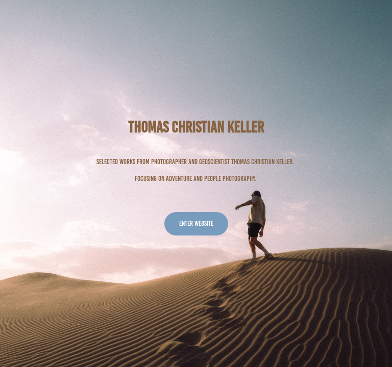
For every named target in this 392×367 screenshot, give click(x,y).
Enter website (196, 223)
